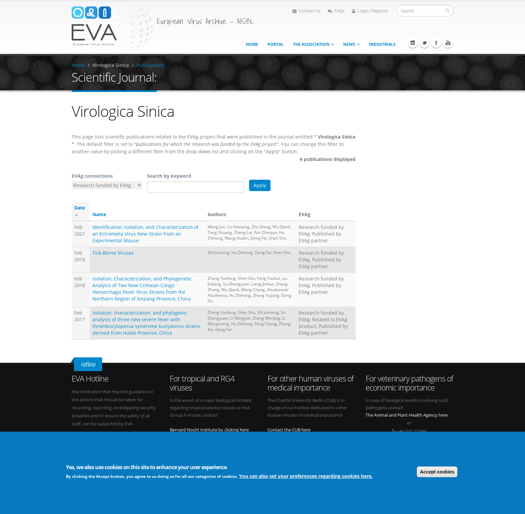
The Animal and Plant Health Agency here (407, 415)
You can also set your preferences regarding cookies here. (306, 476)
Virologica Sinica (110, 65)
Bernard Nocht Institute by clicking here (209, 430)
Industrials (382, 44)
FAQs (336, 11)
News (349, 44)
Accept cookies (437, 472)
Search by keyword (169, 176)
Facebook (436, 43)
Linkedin (413, 43)
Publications (150, 65)
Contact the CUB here (289, 430)
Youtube (448, 43)
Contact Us (306, 11)
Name (99, 214)
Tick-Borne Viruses (113, 253)
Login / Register (370, 11)
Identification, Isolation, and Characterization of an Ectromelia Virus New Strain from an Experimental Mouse (145, 234)
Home (252, 44)
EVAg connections (92, 176)
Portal (276, 44)
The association (311, 44)
